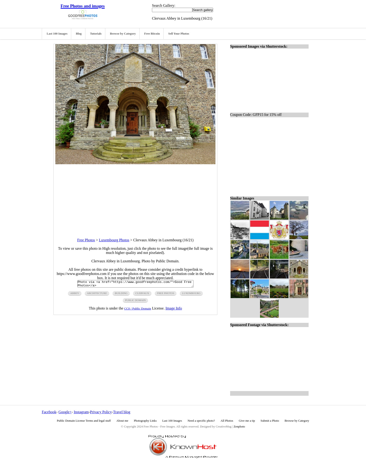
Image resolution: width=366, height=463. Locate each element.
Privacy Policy (101, 412)
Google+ (65, 412)
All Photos (227, 420)
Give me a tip (247, 420)
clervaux (142, 294)
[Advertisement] (135, 197)
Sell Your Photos (178, 33)
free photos (165, 294)
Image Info (173, 310)
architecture (97, 294)
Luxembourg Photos (114, 240)
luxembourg (191, 294)
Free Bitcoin (152, 33)
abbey (74, 294)
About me (122, 420)
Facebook (49, 412)
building (121, 294)
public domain (135, 301)
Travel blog (121, 412)
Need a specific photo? (201, 420)
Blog (79, 33)
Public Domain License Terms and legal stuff (84, 420)
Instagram (81, 412)
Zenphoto (239, 426)
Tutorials (96, 33)
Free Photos (86, 240)
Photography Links (145, 420)
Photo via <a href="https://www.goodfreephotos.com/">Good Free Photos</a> (135, 284)
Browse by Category (123, 33)
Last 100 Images (57, 33)
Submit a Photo (269, 420)
